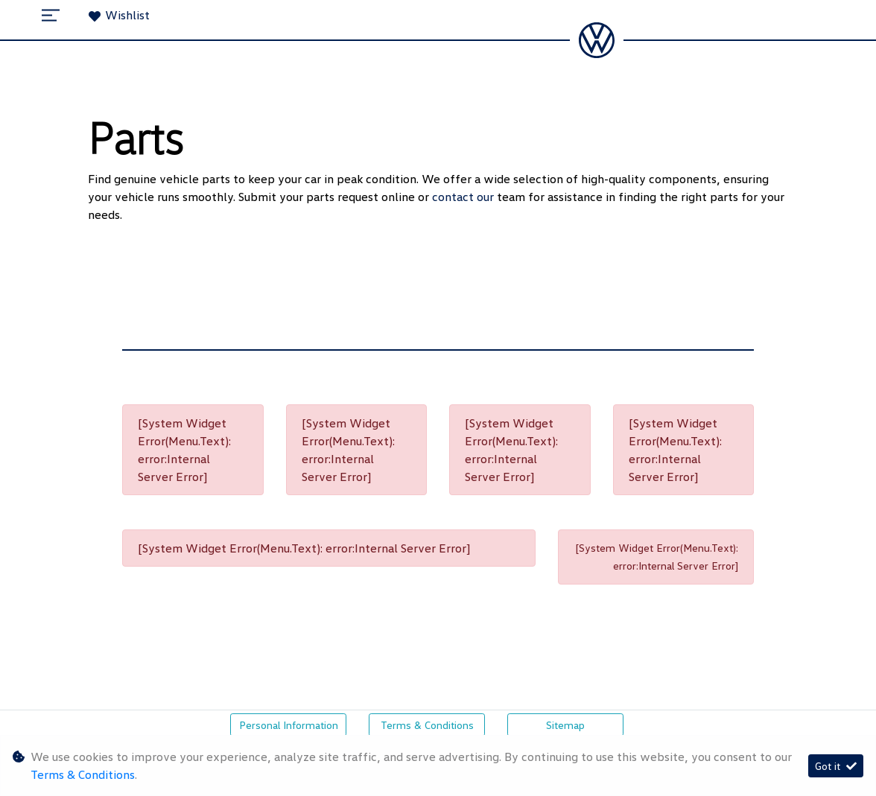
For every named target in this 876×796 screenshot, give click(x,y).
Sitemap (565, 725)
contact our (464, 196)
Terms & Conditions (427, 725)
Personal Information (288, 725)
